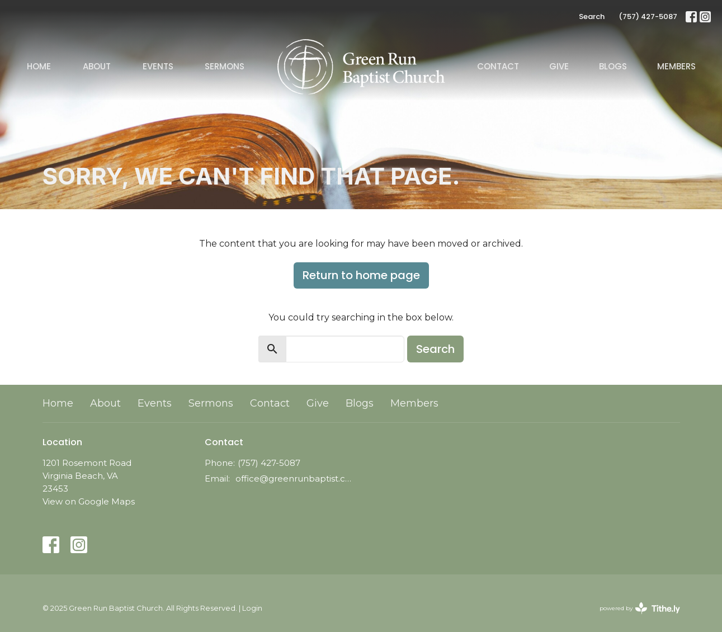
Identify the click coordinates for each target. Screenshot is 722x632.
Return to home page (361, 275)
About (97, 66)
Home (39, 66)
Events (158, 66)
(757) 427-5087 (648, 16)
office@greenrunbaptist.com (295, 478)
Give (559, 66)
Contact (498, 66)
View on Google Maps (89, 501)
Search (592, 16)
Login (252, 608)
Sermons (224, 66)
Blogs (613, 66)
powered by (640, 608)
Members (676, 66)
